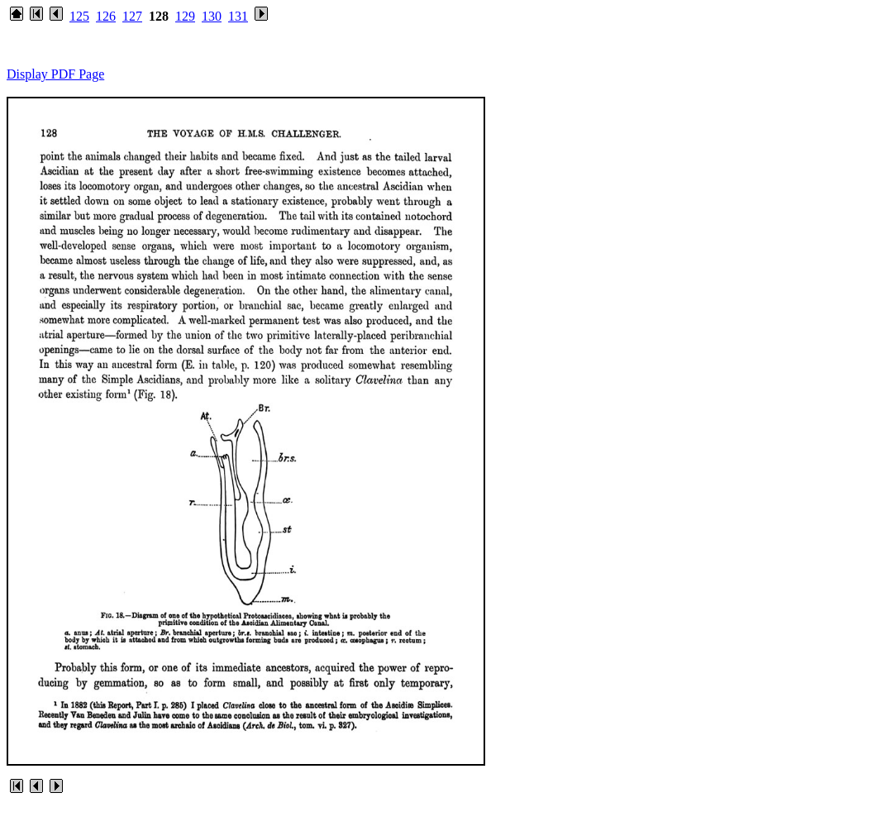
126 (106, 16)
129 (185, 16)
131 (238, 16)
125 (79, 16)
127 (132, 16)
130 (212, 16)
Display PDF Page (55, 74)
